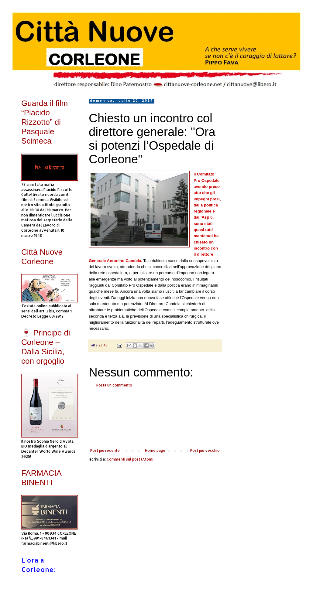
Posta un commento (114, 385)
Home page (155, 450)
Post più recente (105, 450)
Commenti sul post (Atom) (130, 459)
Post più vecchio (205, 450)
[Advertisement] (155, 418)
